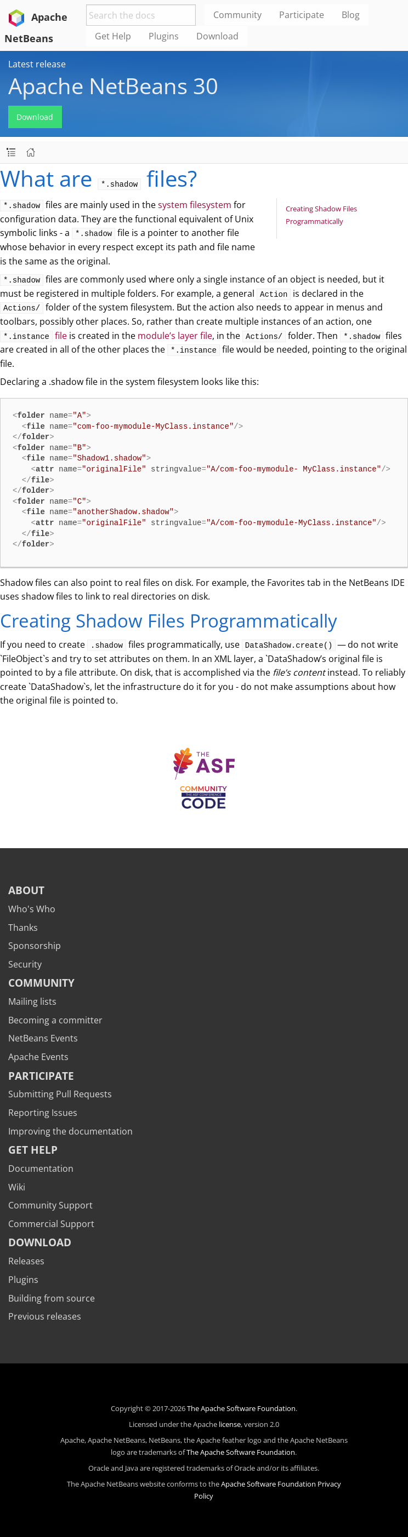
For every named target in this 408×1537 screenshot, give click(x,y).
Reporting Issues (42, 1113)
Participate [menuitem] (301, 15)
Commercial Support (51, 1224)
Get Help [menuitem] (113, 36)
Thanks (23, 928)
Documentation (40, 1168)
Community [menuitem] (237, 15)
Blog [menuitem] (351, 15)
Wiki (16, 1187)
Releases (26, 1261)
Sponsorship (34, 946)
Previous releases (44, 1316)
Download (34, 117)
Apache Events (38, 1057)
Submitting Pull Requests (60, 1094)
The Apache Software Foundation (241, 1408)
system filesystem (194, 205)
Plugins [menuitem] (164, 36)
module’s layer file (175, 336)
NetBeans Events (43, 1038)
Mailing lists (32, 1001)
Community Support (50, 1205)
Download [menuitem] (217, 36)
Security (25, 964)
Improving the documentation (70, 1131)
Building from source (51, 1298)
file (33, 336)
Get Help (33, 1149)
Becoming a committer (55, 1020)
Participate (41, 1075)
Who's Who (31, 909)
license (230, 1424)
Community (41, 982)
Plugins (23, 1280)
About (26, 890)
